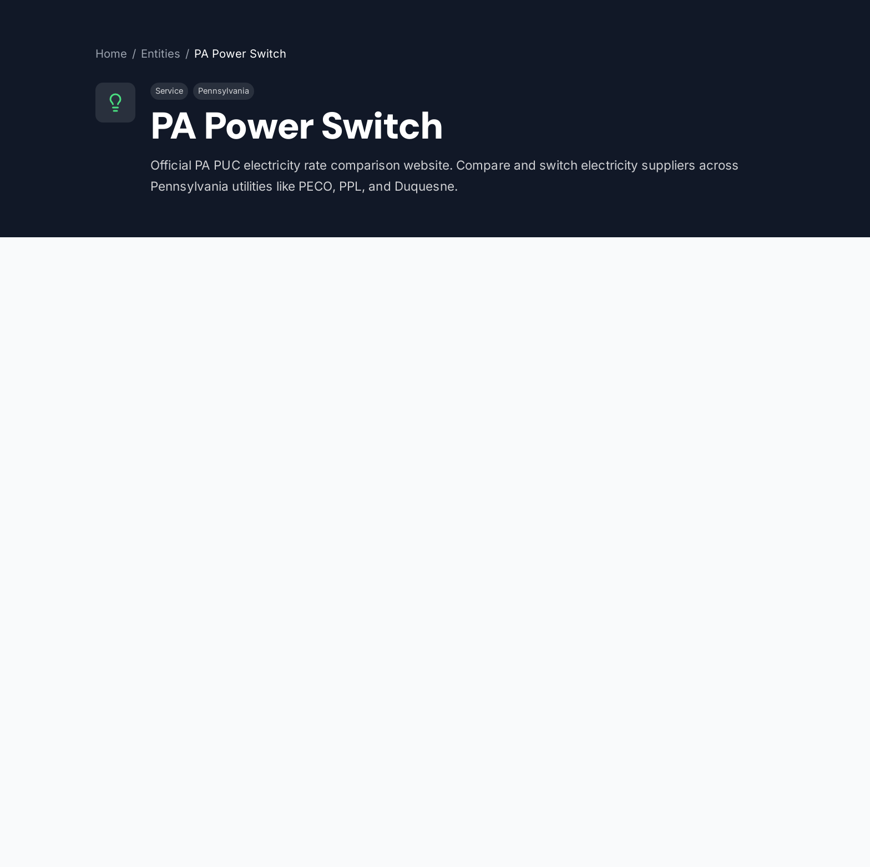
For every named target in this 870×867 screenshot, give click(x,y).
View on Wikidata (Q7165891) (649, 444)
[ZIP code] (376, 791)
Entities (160, 53)
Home (111, 53)
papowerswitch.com (624, 318)
